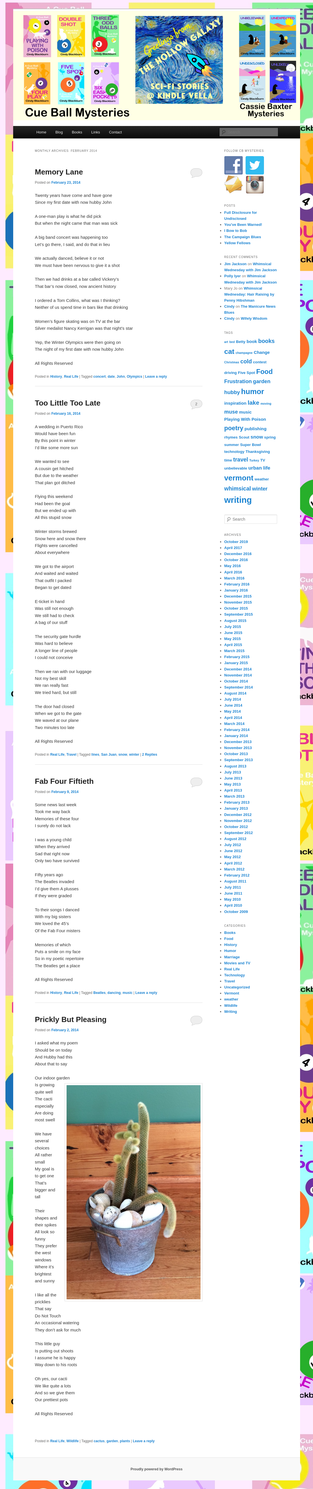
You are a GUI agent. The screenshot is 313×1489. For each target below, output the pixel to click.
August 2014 (235, 693)
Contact (115, 132)
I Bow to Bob (235, 230)
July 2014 (232, 699)
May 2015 (232, 639)
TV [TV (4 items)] (262, 460)
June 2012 (233, 851)
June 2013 (233, 778)
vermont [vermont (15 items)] (239, 478)
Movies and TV (237, 963)
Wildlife (73, 1441)
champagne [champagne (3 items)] (244, 352)
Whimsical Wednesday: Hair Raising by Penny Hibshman (249, 294)
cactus (99, 1441)
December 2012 (238, 815)
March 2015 (234, 651)
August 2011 (235, 881)
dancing (114, 993)
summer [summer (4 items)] (231, 445)
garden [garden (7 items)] (262, 381)
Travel (72, 755)
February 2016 (237, 584)
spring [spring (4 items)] (270, 437)
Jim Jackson (235, 264)
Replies (149, 755)
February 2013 (237, 802)
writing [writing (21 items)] (238, 500)
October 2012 (236, 827)
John (121, 377)
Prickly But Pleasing (71, 1019)
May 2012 (232, 857)
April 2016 (233, 572)
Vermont (231, 993)
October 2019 (236, 542)
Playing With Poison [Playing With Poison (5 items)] (245, 419)
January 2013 (236, 808)
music (128, 993)
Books (77, 132)
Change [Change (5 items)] (262, 352)
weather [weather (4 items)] (261, 479)
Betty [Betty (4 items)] (240, 342)
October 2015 (236, 608)
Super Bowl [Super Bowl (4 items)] (250, 445)
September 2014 (238, 687)
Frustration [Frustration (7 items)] (238, 381)
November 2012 (238, 821)
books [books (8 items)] (266, 341)
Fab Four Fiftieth (64, 781)
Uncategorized (237, 987)
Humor (230, 951)
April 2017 (233, 548)
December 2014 (238, 669)
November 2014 (238, 675)
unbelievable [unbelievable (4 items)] (235, 468)
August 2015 (235, 621)
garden (112, 1441)
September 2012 (238, 833)
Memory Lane (59, 172)
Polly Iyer (232, 276)
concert (99, 377)
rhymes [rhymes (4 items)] (231, 437)
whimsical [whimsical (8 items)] (237, 488)
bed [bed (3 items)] (232, 342)
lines (95, 755)
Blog (59, 132)
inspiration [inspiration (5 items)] (235, 403)
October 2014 (236, 681)
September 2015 (238, 614)
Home (41, 132)
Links (95, 132)
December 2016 (238, 554)
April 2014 (233, 718)
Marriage (232, 957)
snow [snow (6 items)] (256, 437)
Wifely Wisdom (254, 318)
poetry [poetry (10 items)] (233, 428)
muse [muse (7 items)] (231, 412)
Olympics (134, 377)
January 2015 (236, 663)
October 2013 (236, 754)
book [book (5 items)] (252, 341)
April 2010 (233, 905)
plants (125, 1441)
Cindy (229, 306)
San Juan (108, 755)
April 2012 (233, 863)
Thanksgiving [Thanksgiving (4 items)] (258, 451)
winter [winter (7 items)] (260, 489)
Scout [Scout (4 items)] (244, 437)
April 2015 (233, 645)
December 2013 (238, 742)
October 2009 (236, 912)
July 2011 (232, 887)
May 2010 (232, 899)
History (56, 377)
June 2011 (233, 893)
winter (134, 755)
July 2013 (232, 772)
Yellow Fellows (237, 243)
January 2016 (236, 590)
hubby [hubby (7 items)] (232, 392)
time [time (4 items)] (228, 460)
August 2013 (235, 766)
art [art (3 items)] (226, 342)
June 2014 (233, 705)
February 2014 (237, 730)
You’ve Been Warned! (243, 224)
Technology (234, 975)
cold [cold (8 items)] (246, 361)
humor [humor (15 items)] (252, 391)
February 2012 (237, 875)
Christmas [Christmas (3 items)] (231, 362)
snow (122, 755)
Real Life (71, 377)
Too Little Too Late (68, 403)
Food (229, 939)
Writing (230, 1011)
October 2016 (236, 560)
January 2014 (236, 736)
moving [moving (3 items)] (265, 403)
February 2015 (237, 657)
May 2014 (232, 711)
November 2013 (238, 748)
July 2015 (232, 627)
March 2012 (234, 869)
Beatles (99, 993)
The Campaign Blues (242, 237)
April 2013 (233, 790)
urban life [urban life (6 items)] (259, 468)
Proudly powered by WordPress (156, 1469)
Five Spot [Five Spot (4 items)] (246, 373)
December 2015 (238, 596)
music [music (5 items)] (245, 412)
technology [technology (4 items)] (234, 451)
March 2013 (234, 796)
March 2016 (234, 578)
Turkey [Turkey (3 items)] (254, 460)
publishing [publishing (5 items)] (255, 428)
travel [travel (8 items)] (240, 459)
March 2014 (234, 724)
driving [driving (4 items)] (230, 373)
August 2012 (235, 839)
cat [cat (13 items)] (229, 351)
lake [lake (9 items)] (253, 402)
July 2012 (232, 845)
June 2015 (233, 633)
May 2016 (232, 566)
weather (231, 999)
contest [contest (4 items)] (260, 362)
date (111, 377)
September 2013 (238, 760)
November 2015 (238, 602)
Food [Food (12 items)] (264, 371)
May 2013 (232, 784)
